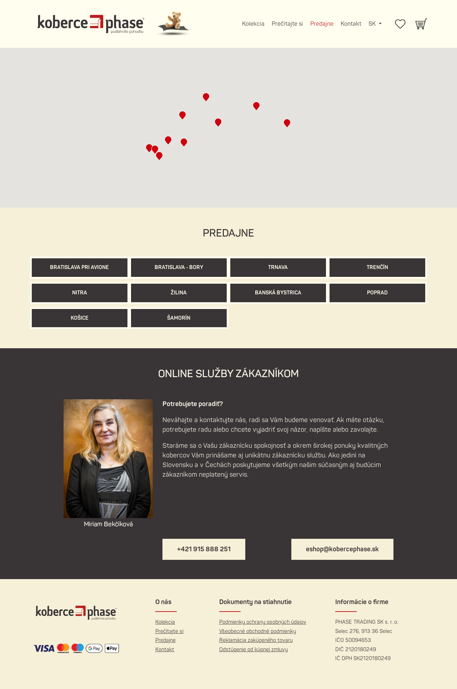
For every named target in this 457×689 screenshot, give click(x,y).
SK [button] (372, 23)
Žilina (179, 293)
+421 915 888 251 (204, 549)
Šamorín (178, 318)
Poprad (377, 293)
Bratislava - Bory (179, 267)
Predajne (321, 23)
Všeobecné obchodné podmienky (257, 631)
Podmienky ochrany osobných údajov (262, 622)
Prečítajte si (287, 23)
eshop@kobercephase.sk (342, 549)
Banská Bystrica (278, 293)
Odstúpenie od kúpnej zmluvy (253, 650)
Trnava (278, 267)
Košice (80, 318)
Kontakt (351, 23)
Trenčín (377, 267)
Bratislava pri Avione (79, 267)
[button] (155, 149)
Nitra (79, 293)
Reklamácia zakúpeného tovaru (256, 640)
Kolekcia (253, 23)
